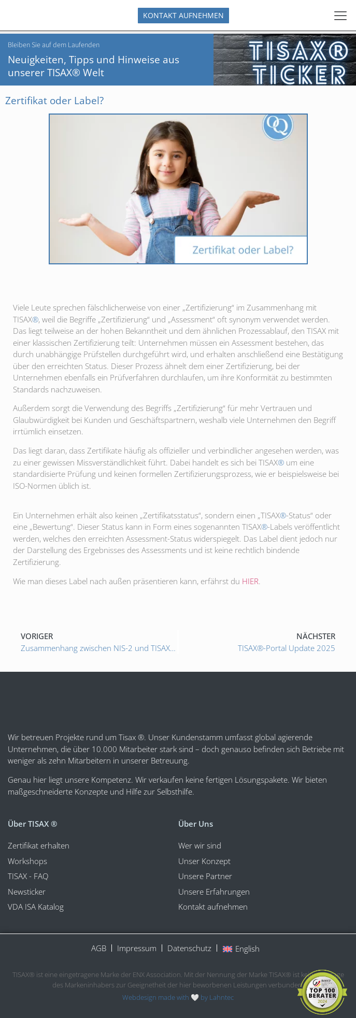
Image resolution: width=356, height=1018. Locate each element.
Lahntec (221, 997)
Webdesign (139, 997)
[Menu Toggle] (340, 15)
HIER (250, 581)
